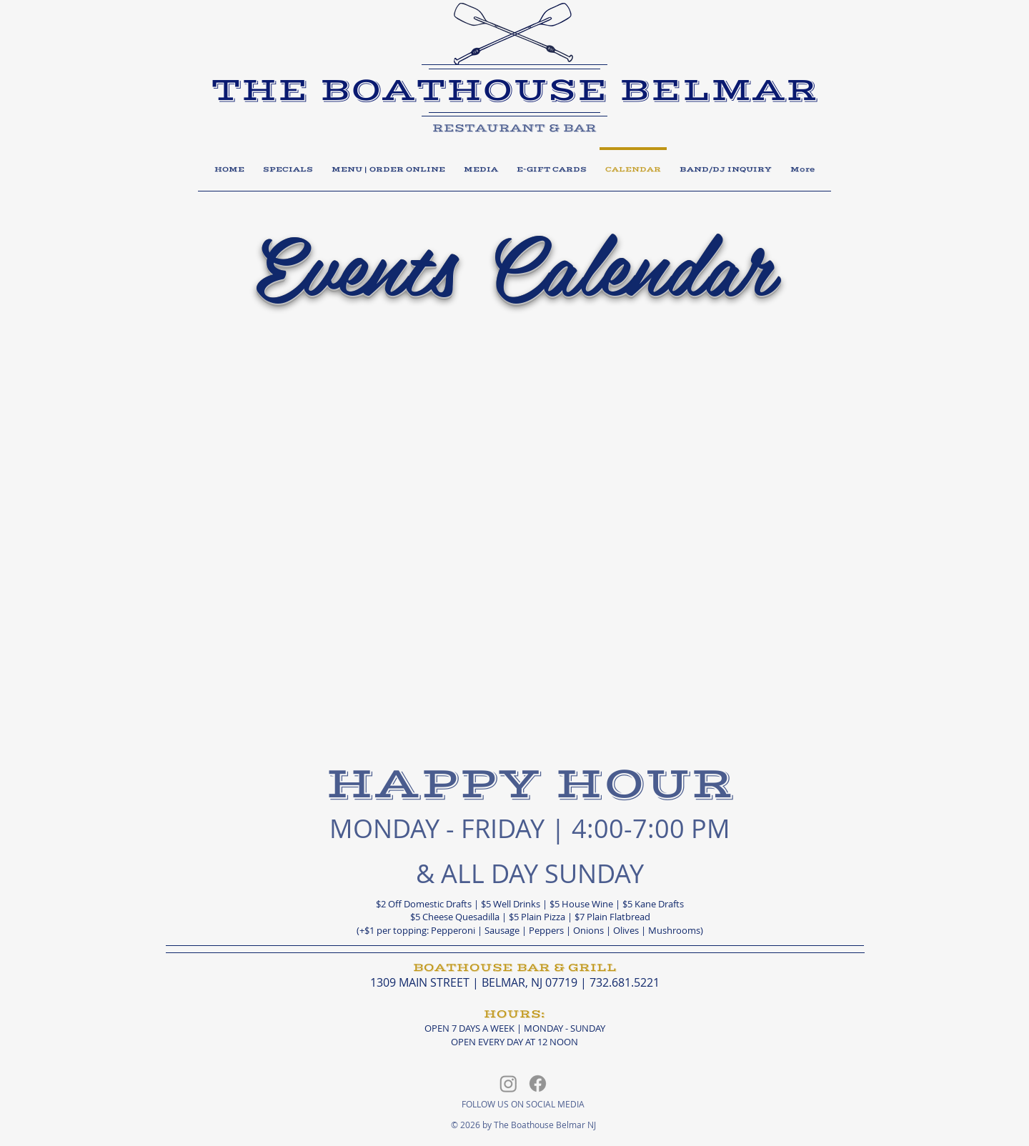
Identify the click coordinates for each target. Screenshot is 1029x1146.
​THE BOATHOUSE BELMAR (514, 90)
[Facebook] (538, 1083)
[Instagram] (508, 1083)
